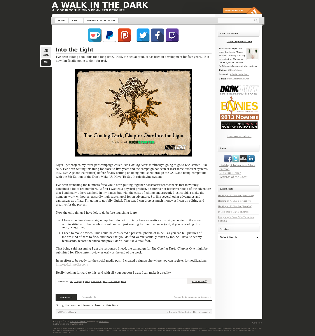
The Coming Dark (117, 281)
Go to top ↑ (257, 323)
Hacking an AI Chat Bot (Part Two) (235, 200)
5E (71, 281)
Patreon (224, 169)
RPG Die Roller (230, 173)
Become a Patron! (239, 136)
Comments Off (199, 281)
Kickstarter (96, 281)
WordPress (103, 321)
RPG (105, 281)
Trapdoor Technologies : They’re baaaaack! (189, 312)
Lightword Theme (61, 324)
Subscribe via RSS (233, 10)
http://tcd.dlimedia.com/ (72, 264)
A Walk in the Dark (78, 321)
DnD (87, 281)
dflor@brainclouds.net (238, 78)
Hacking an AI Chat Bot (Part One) (235, 206)
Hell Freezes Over (65, 312)
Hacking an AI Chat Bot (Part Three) (236, 195)
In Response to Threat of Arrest (233, 211)
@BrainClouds (235, 70)
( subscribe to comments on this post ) (192, 297)
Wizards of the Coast (233, 177)
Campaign (79, 281)
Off (46, 61)
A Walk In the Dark (239, 74)
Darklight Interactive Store (237, 165)
